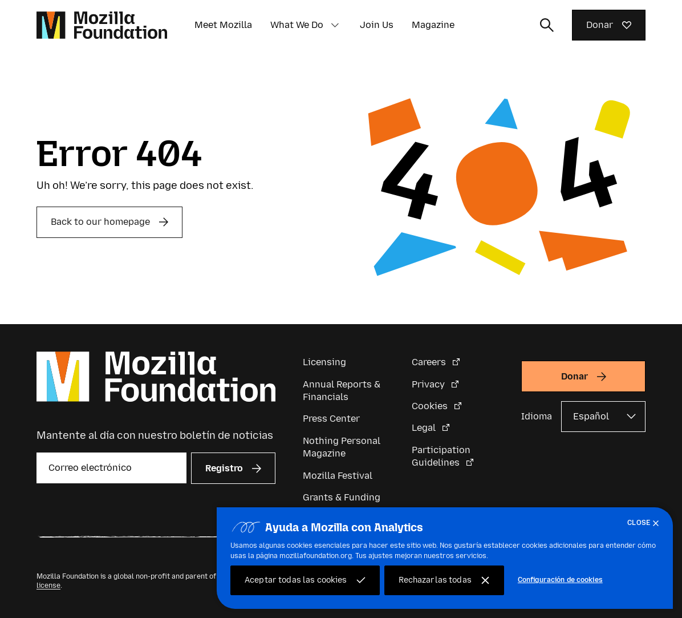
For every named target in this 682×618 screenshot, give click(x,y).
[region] (445, 558)
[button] (335, 25)
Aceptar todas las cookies (296, 580)
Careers (430, 362)
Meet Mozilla (223, 24)
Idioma (536, 416)
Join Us (376, 24)
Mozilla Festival (337, 475)
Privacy (429, 384)
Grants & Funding (341, 497)
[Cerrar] (645, 523)
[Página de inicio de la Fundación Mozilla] (101, 25)
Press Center (331, 418)
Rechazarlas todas (435, 580)
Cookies (431, 406)
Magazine (433, 24)
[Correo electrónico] (111, 468)
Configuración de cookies (560, 580)
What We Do (296, 24)
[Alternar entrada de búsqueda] (546, 25)
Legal (425, 427)
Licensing (324, 362)
